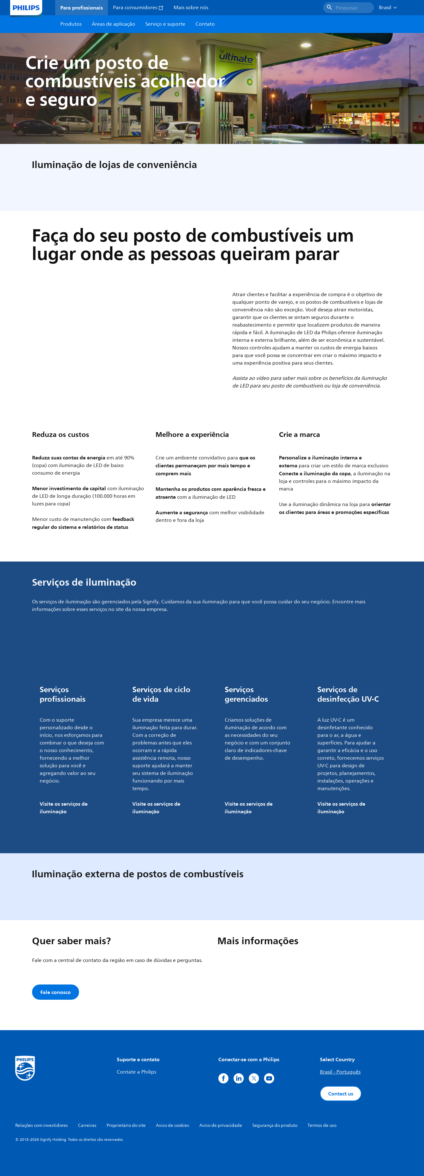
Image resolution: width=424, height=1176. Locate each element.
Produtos (71, 24)
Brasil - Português (340, 1072)
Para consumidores (138, 7)
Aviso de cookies (172, 1125)
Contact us (340, 1093)
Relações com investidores (41, 1125)
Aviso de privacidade (220, 1125)
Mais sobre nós (191, 7)
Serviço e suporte (165, 24)
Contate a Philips (136, 1072)
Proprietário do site (126, 1125)
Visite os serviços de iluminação (64, 807)
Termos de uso (322, 1125)
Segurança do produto (274, 1125)
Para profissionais (81, 7)
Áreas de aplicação (113, 24)
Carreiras (87, 1125)
